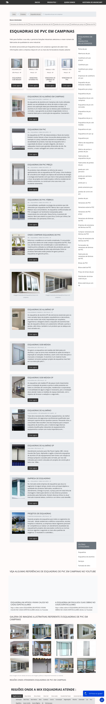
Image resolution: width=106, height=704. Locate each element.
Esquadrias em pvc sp (85, 134)
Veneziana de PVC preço (84, 213)
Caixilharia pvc (83, 65)
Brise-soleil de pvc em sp (85, 284)
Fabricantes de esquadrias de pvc (84, 157)
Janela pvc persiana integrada (85, 177)
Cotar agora (17, 86)
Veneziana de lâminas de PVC (19, 24)
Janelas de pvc (83, 198)
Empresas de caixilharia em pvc (86, 77)
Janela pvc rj (82, 183)
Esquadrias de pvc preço (84, 112)
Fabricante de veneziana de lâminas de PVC (85, 256)
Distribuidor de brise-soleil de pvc (85, 277)
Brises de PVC (91, 24)
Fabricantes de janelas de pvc (86, 164)
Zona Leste (55, 696)
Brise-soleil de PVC (84, 267)
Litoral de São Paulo (79, 696)
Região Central (17, 696)
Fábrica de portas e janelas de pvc (84, 150)
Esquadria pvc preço (85, 89)
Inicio (37, 2)
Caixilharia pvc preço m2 (78, 24)
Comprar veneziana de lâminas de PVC (86, 233)
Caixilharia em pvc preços (84, 59)
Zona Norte (28, 696)
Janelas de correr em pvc (61, 24)
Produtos (51, 2)
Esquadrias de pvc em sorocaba (85, 106)
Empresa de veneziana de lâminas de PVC (86, 226)
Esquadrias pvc (83, 138)
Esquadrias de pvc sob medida (86, 124)
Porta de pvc (82, 49)
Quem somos (69, 2)
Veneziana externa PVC (86, 207)
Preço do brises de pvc (86, 272)
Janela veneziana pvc (85, 187)
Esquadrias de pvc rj (85, 118)
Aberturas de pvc (84, 53)
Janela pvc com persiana (83, 170)
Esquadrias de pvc (84, 94)
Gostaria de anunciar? (92, 2)
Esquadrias (82, 552)
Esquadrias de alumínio (86, 557)
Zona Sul (46, 696)
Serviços (81, 561)
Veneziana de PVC (84, 203)
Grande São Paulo (66, 696)
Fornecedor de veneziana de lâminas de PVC (85, 247)
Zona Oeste (37, 696)
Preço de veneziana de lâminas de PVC (41, 24)
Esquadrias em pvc (84, 129)
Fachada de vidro (84, 566)
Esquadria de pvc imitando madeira (84, 83)
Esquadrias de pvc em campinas (85, 99)
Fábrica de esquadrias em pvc (85, 144)
